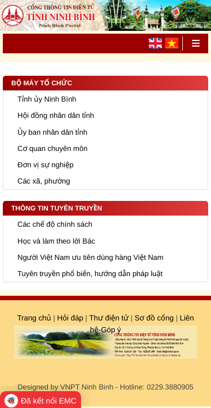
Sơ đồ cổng (153, 318)
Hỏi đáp (70, 318)
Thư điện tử (109, 318)
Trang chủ (34, 318)
